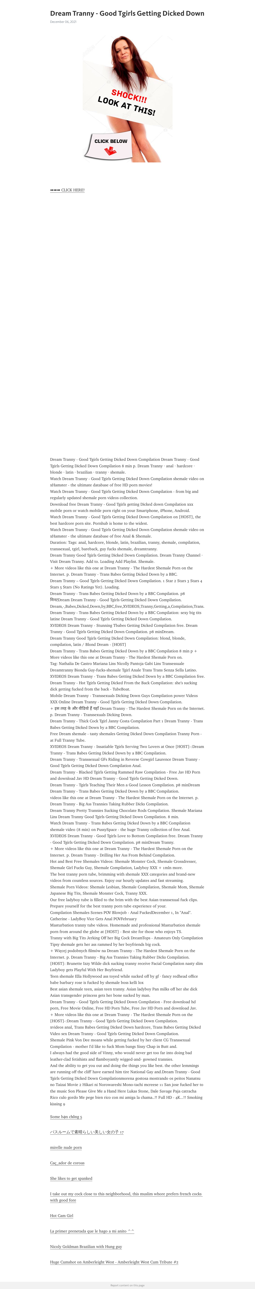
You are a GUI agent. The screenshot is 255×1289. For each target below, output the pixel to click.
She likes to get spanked (71, 1178)
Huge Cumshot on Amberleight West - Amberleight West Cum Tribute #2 (114, 1262)
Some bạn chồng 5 (66, 1116)
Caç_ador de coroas (67, 1162)
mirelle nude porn (66, 1147)
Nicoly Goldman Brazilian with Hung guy (86, 1246)
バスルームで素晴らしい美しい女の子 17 (87, 1132)
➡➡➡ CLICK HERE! (67, 190)
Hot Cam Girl (61, 1215)
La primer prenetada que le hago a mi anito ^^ (92, 1231)
